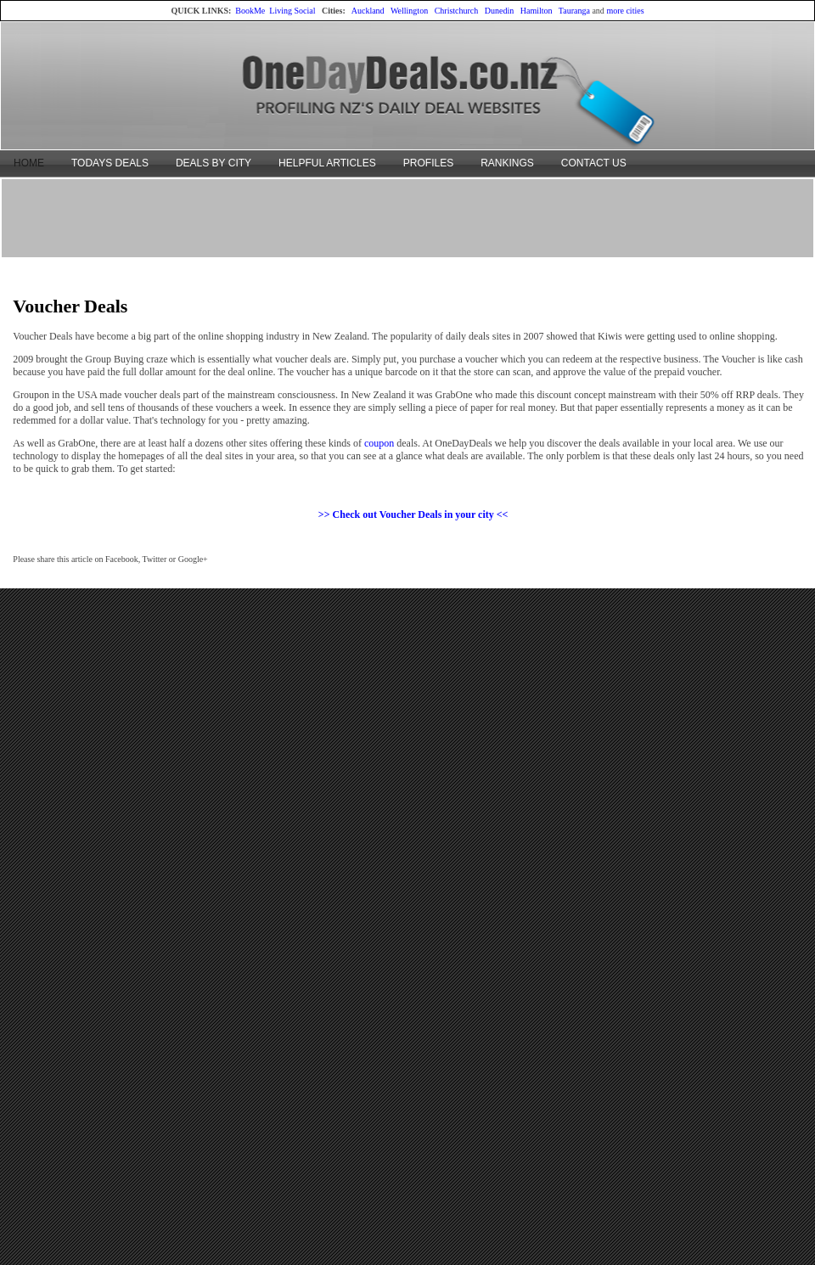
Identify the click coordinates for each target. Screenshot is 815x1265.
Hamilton (536, 10)
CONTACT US (594, 163)
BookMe (250, 10)
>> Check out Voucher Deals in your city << (413, 514)
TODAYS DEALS (110, 163)
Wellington (409, 10)
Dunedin (499, 10)
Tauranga (574, 10)
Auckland (368, 10)
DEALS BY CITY (213, 163)
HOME (29, 163)
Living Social (292, 10)
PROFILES (428, 163)
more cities (625, 10)
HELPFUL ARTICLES (327, 163)
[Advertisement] (407, 217)
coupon (379, 443)
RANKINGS (507, 163)
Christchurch (457, 10)
